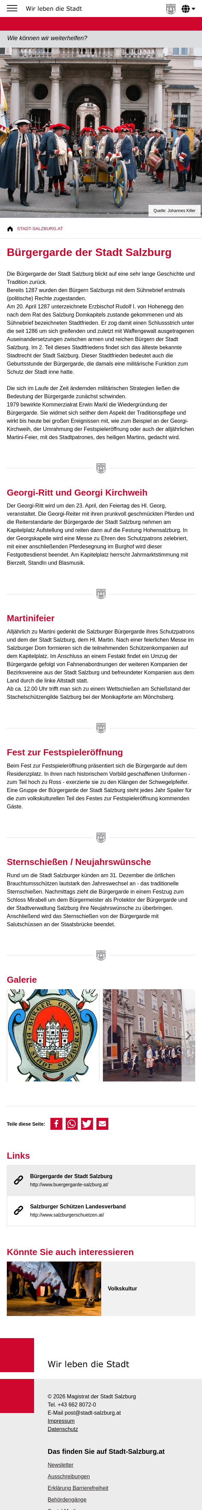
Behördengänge (67, 1500)
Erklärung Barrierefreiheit (78, 1488)
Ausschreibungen (69, 1476)
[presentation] (188, 1036)
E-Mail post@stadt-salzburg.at (84, 1413)
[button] (56, 1124)
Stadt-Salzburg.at (40, 228)
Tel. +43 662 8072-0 (72, 1405)
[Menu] (14, 8)
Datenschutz (63, 1429)
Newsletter (61, 1465)
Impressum (61, 1421)
